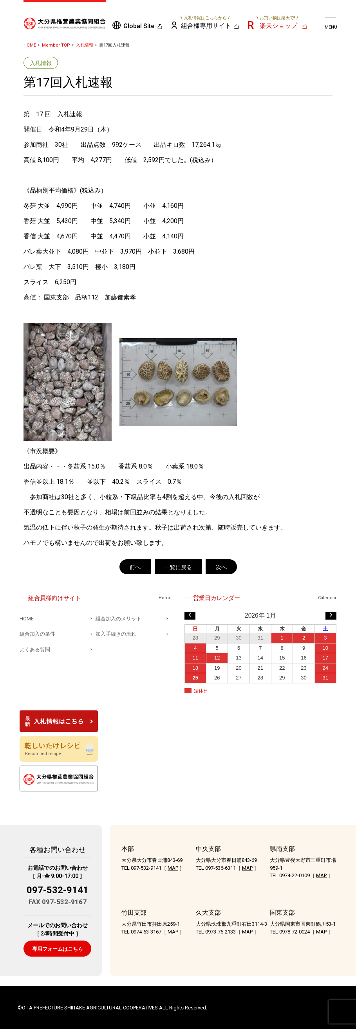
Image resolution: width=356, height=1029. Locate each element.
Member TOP (56, 45)
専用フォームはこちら (57, 949)
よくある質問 (35, 649)
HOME (29, 45)
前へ (135, 567)
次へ (221, 567)
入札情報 (84, 45)
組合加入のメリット (118, 619)
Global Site (138, 26)
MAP (173, 868)
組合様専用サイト (205, 22)
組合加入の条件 (37, 634)
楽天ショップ (277, 22)
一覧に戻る (178, 567)
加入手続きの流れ (116, 634)
